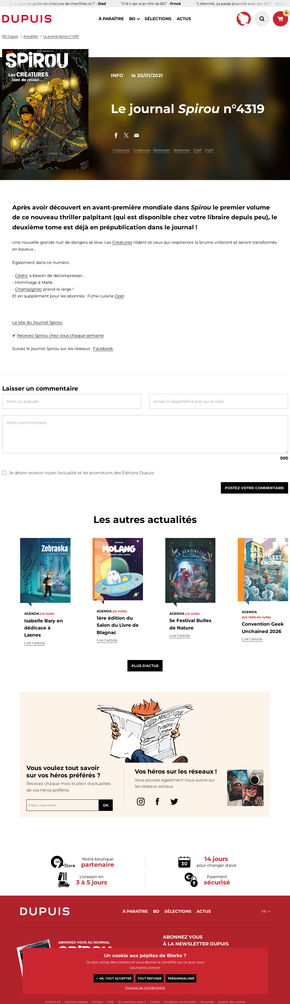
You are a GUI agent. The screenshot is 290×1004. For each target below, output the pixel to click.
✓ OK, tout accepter (114, 978)
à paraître (111, 18)
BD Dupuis (10, 36)
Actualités (30, 36)
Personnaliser (181, 978)
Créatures (121, 150)
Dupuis (28, 19)
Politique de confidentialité (145, 988)
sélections (158, 18)
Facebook (103, 348)
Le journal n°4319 (61, 36)
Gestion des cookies (231, 1002)
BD (132, 18)
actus (184, 18)
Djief (197, 150)
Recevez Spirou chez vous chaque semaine (60, 335)
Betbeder (161, 150)
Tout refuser (149, 978)
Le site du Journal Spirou (37, 322)
